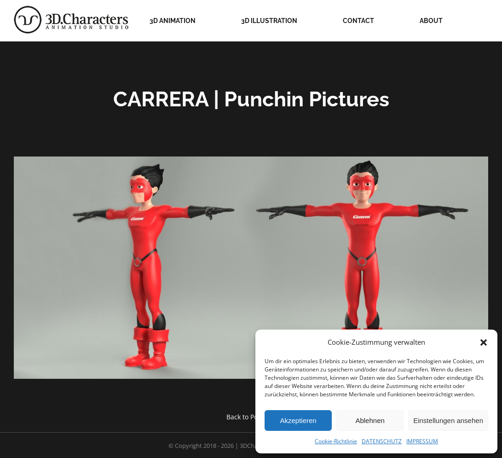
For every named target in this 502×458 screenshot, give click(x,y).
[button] (483, 342)
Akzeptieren (298, 420)
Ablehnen (369, 420)
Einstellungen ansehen (448, 420)
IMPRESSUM (422, 441)
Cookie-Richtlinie (336, 441)
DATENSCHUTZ (382, 441)
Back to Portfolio (251, 416)
